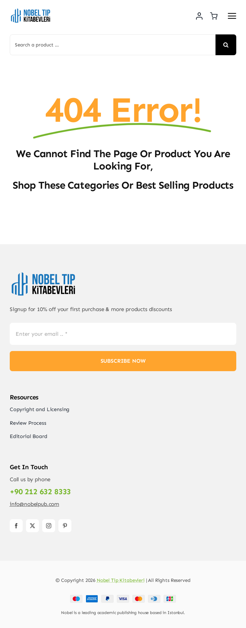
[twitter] (32, 525)
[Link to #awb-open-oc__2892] (232, 16)
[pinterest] (64, 525)
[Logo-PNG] (31, 9)
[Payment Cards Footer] (123, 597)
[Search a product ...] (112, 44)
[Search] (225, 44)
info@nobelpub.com (34, 504)
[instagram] (48, 525)
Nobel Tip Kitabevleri (121, 580)
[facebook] (16, 525)
